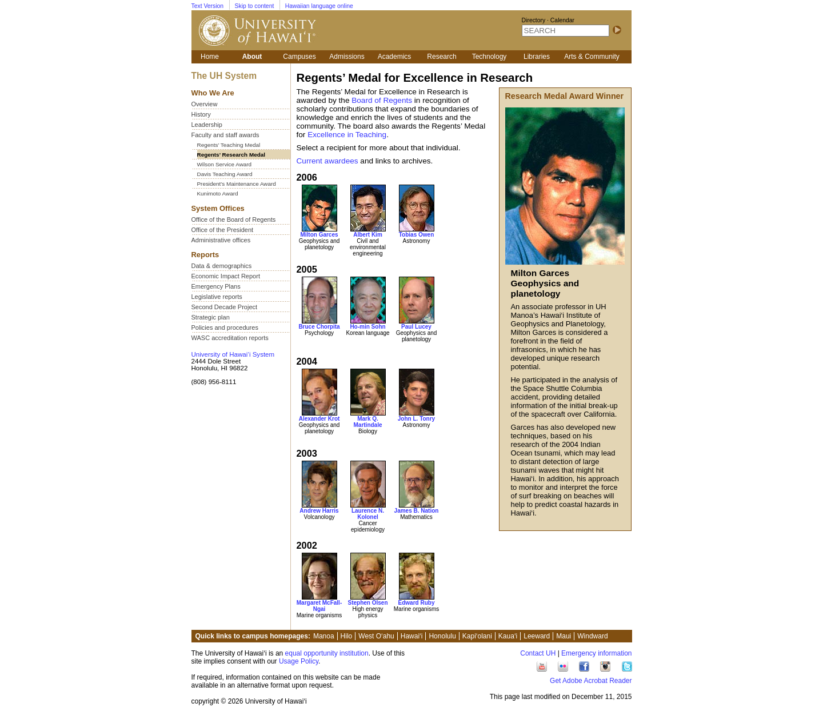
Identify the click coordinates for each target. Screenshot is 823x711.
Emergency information (596, 653)
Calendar (562, 20)
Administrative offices (221, 240)
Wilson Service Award (224, 164)
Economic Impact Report (225, 276)
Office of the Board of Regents (233, 219)
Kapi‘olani (477, 636)
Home (210, 57)
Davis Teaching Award (225, 174)
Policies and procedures (224, 327)
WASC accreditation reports (230, 337)
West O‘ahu (376, 636)
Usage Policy (298, 661)
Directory (534, 20)
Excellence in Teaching (346, 134)
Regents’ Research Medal (231, 154)
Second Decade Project (224, 306)
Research (441, 57)
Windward (592, 636)
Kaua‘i (507, 636)
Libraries (537, 57)
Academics (395, 57)
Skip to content (254, 6)
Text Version (207, 6)
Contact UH (538, 653)
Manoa (323, 636)
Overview (204, 104)
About (252, 57)
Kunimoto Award (217, 193)
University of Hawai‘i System (233, 354)
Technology (489, 57)
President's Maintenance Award (236, 184)
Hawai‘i (412, 636)
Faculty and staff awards (225, 134)
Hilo (347, 636)
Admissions (346, 57)
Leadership (206, 124)
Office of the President (222, 229)
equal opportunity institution (327, 653)
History (201, 114)
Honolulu (442, 636)
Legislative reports (216, 296)
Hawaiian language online (319, 6)
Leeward (537, 636)
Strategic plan (210, 317)
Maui (563, 636)
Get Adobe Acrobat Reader (591, 681)
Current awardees (327, 161)
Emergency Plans (216, 286)
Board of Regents (381, 100)
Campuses (299, 57)
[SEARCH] (565, 31)
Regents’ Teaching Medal (229, 145)
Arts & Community (592, 57)
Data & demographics (221, 265)
